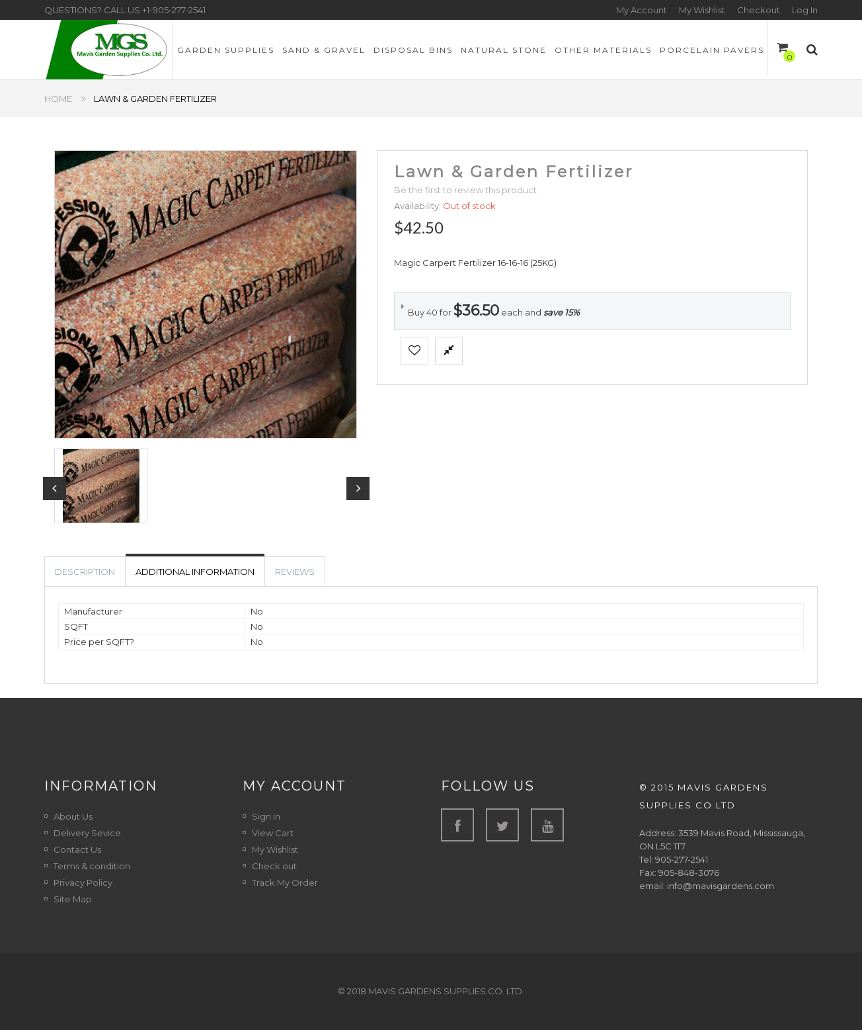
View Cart (273, 833)
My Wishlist (702, 10)
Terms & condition (92, 866)
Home (58, 98)
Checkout (758, 10)
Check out (274, 866)
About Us (73, 816)
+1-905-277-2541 (174, 10)
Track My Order (285, 882)
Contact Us (77, 849)
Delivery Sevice (87, 833)
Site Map (73, 899)
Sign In (266, 816)
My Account (641, 10)
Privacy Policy (83, 882)
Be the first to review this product (465, 190)
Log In (805, 10)
